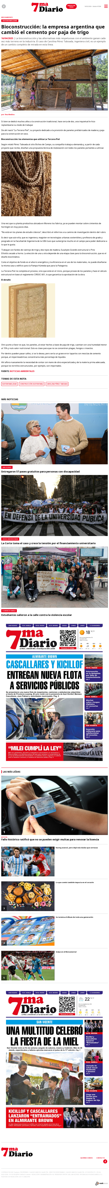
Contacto (100, 1158)
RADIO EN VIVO (71, 6)
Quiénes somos (86, 1158)
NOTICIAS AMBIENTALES (22, 371)
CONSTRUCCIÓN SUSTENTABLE (32, 384)
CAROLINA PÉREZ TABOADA (57, 384)
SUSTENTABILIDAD (9, 384)
